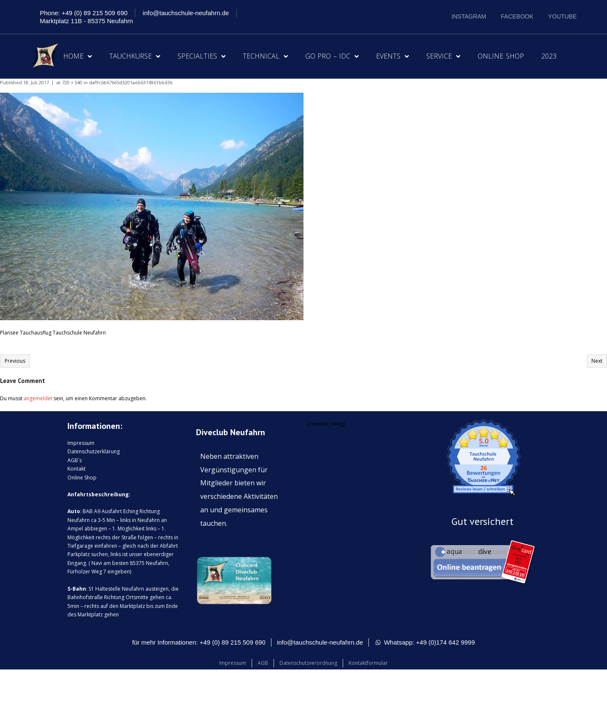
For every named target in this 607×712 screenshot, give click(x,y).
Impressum (80, 443)
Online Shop (501, 56)
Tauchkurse (134, 56)
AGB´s (74, 460)
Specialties (201, 56)
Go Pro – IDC (332, 56)
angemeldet (38, 398)
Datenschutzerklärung (93, 451)
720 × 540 (72, 82)
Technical (265, 56)
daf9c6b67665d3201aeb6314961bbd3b (131, 82)
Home (77, 56)
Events (392, 56)
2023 (548, 56)
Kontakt (76, 468)
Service (443, 56)
